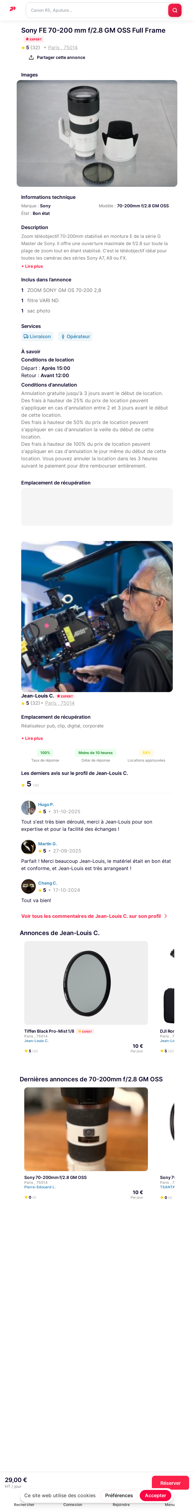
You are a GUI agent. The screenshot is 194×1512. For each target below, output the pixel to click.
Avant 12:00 (55, 375)
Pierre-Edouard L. (42, 1187)
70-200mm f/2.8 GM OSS (143, 205)
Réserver (170, 1483)
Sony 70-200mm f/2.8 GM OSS (55, 1177)
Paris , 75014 (36, 1036)
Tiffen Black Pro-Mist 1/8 (49, 1031)
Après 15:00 (56, 368)
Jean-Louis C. (38, 696)
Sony (45, 205)
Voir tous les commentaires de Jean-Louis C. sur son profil (91, 916)
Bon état (41, 213)
